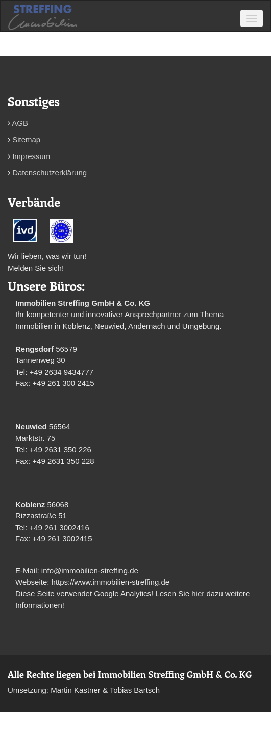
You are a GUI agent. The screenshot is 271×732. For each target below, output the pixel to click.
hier (197, 593)
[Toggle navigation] (251, 18)
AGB (20, 123)
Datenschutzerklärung (49, 172)
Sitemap (26, 139)
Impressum (31, 156)
